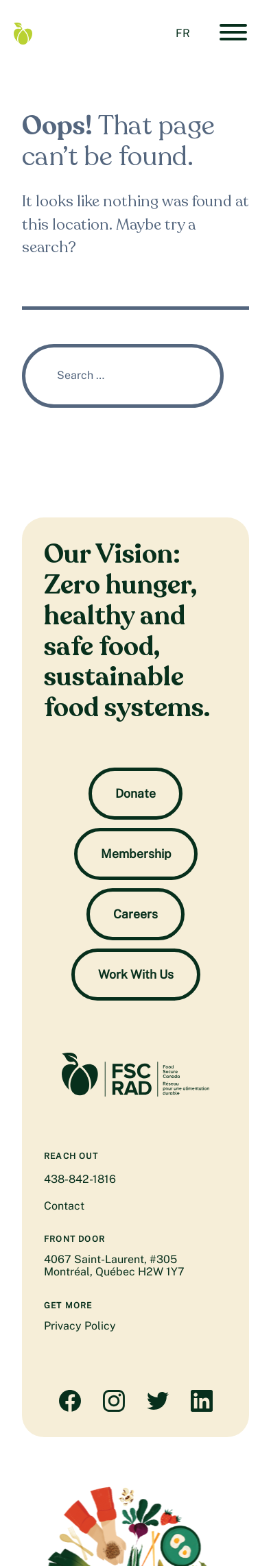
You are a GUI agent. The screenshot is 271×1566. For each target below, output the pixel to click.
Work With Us (136, 974)
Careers (135, 914)
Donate (135, 793)
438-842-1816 (80, 1179)
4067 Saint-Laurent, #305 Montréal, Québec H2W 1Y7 (114, 1265)
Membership (136, 853)
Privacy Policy (80, 1325)
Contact (64, 1205)
